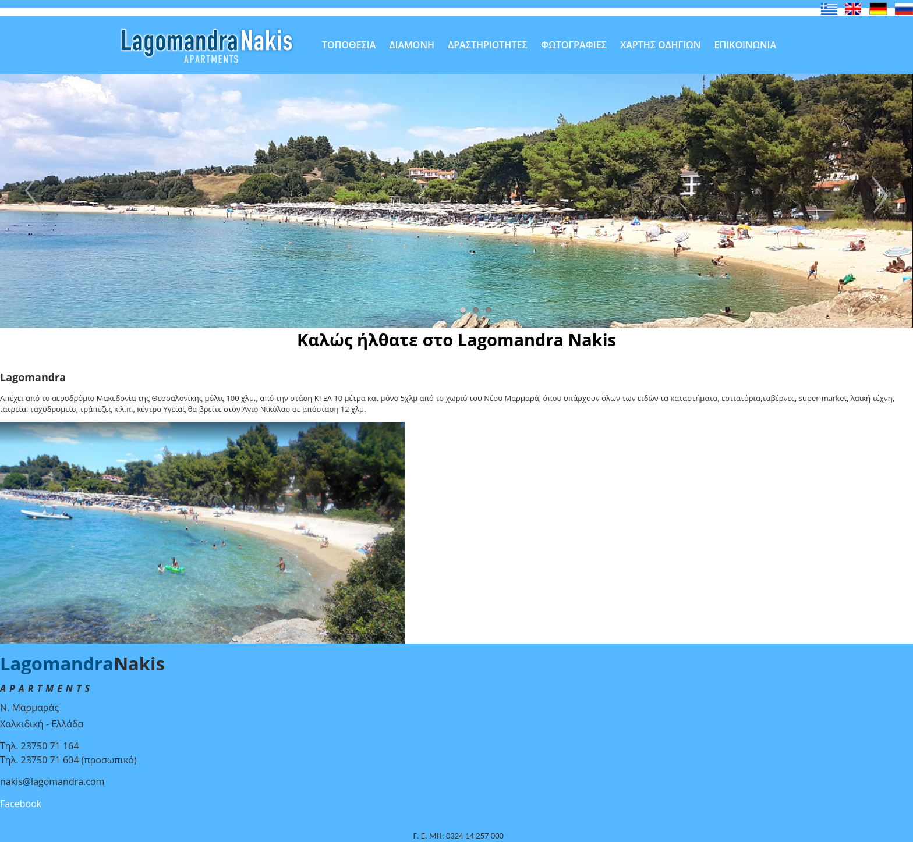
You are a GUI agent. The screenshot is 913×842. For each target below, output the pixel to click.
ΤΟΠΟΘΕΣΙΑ (349, 44)
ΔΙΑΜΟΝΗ (412, 44)
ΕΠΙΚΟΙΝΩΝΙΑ (745, 44)
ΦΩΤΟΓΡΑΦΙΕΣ (574, 44)
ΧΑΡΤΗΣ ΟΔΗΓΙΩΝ (660, 44)
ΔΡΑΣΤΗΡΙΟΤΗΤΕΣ (487, 44)
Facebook (20, 803)
